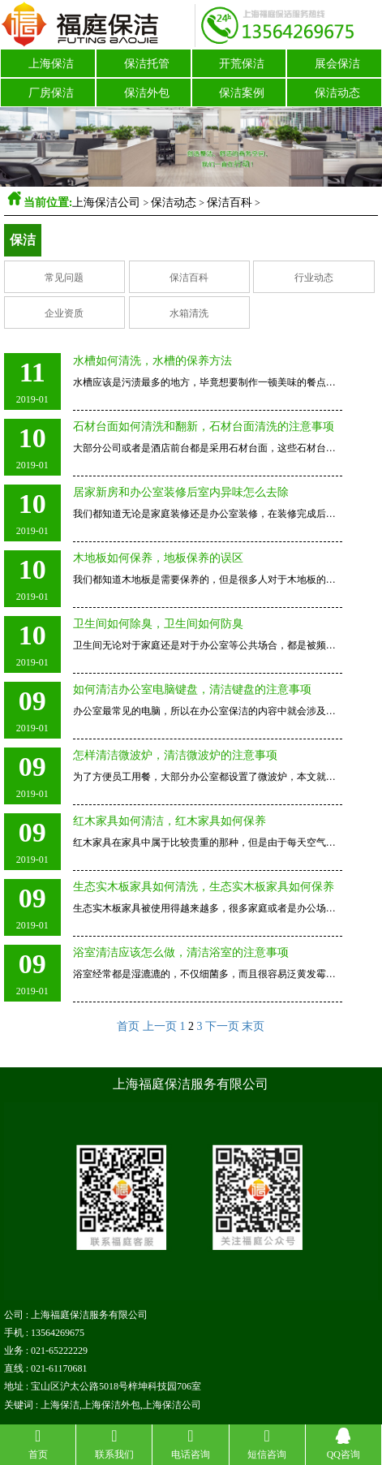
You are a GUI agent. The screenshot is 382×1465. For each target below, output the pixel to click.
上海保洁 (51, 64)
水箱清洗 (189, 313)
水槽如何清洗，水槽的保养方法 (152, 361)
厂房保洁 (51, 93)
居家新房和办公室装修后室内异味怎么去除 (181, 492)
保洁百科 (229, 202)
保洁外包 (147, 93)
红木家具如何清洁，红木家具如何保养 (169, 821)
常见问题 (64, 277)
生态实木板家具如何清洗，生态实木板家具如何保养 (203, 887)
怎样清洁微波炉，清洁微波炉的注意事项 (175, 755)
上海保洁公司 (106, 202)
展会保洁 (337, 64)
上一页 (160, 1026)
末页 (253, 1026)
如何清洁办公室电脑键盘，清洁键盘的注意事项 (192, 689)
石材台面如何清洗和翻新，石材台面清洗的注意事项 (203, 426)
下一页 (222, 1026)
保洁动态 (337, 93)
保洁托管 (147, 64)
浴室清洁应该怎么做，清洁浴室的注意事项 (181, 952)
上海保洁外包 (111, 1405)
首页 (128, 1026)
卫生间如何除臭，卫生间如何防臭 (158, 624)
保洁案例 (241, 93)
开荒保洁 (241, 64)
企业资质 (64, 313)
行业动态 (313, 277)
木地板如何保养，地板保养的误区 (158, 558)
